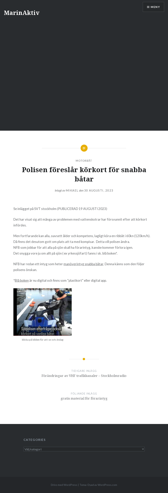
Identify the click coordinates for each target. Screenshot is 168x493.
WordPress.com (107, 484)
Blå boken (22, 280)
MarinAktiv (21, 13)
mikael (72, 190)
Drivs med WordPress (64, 484)
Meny (155, 7)
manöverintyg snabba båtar (83, 264)
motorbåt (84, 160)
